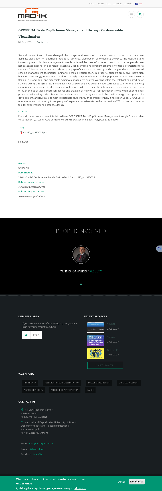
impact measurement (99, 382)
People (101, 3)
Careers (117, 3)
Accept (122, 482)
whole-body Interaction (64, 390)
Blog (108, 3)
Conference (43, 42)
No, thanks (136, 482)
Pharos (111, 337)
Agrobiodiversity (33, 390)
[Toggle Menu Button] (131, 14)
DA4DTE (111, 324)
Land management (129, 382)
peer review (30, 382)
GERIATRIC (112, 350)
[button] (32, 335)
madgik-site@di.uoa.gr (41, 443)
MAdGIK (37, 454)
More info (80, 489)
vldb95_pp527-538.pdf (35, 132)
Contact (128, 3)
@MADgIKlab (37, 449)
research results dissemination (62, 382)
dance (90, 390)
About (92, 3)
